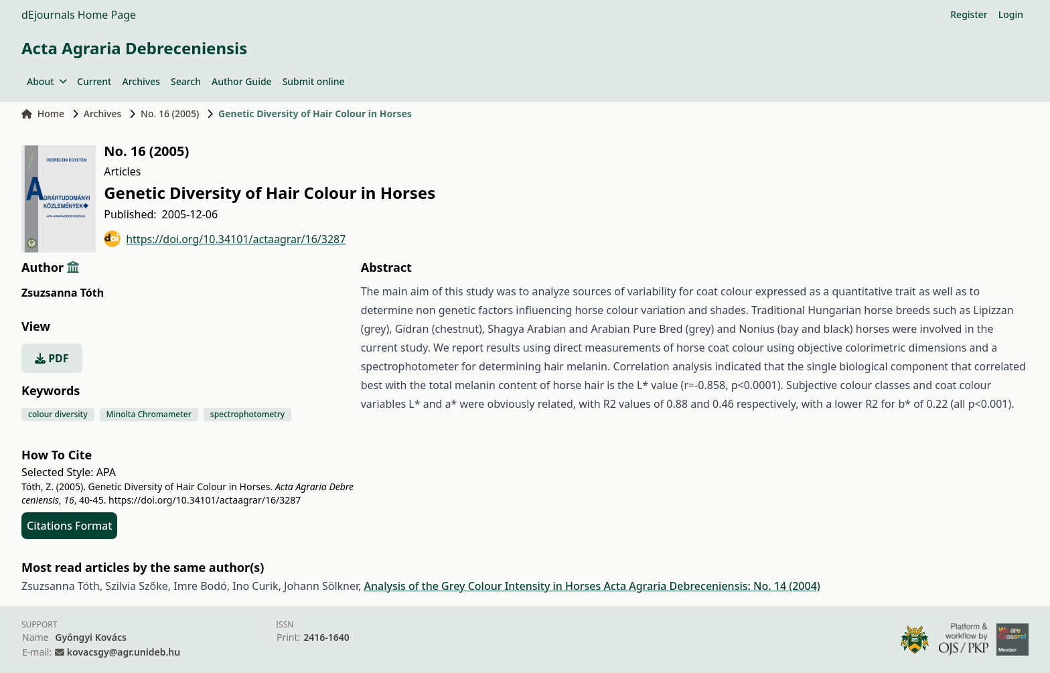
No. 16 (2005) (170, 113)
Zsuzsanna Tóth (62, 292)
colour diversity (58, 414)
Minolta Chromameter (149, 414)
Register (968, 14)
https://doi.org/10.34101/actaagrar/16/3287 (225, 238)
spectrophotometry (247, 414)
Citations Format (69, 525)
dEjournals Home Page (78, 14)
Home (42, 113)
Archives (140, 81)
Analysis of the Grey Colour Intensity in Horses (483, 586)
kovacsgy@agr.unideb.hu (123, 652)
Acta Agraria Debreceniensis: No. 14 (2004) (711, 586)
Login (1010, 14)
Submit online (314, 81)
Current (94, 81)
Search (186, 81)
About (46, 81)
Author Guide (242, 81)
